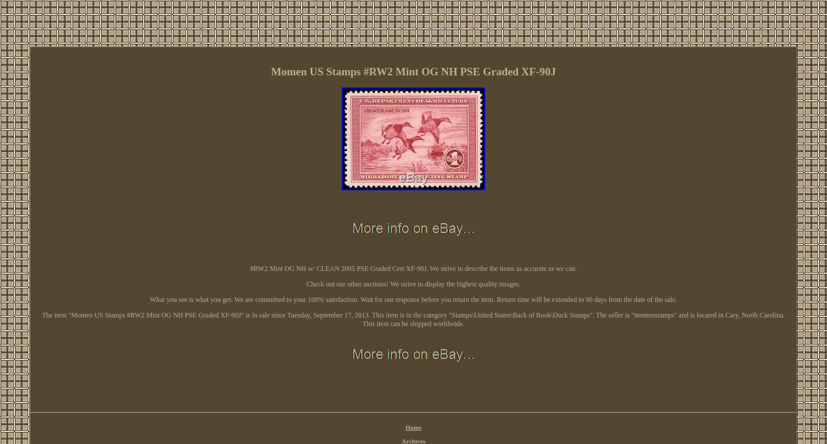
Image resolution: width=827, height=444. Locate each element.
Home (413, 427)
